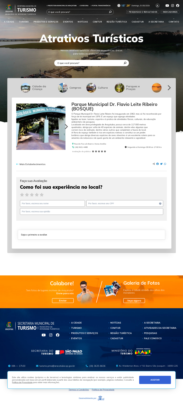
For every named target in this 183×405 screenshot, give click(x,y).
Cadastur (138, 22)
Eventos (76, 338)
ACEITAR (155, 380)
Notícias (83, 22)
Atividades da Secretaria (160, 328)
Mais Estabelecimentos (30, 164)
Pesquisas (150, 333)
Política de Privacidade (22, 382)
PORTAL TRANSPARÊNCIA (101, 5)
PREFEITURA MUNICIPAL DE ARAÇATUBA (62, 5)
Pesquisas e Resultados (143, 12)
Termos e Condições (79, 389)
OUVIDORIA (83, 5)
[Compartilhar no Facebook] (157, 163)
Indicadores (170, 12)
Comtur (97, 22)
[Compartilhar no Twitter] (161, 163)
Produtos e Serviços (46, 22)
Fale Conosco (153, 338)
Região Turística (117, 22)
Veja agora (134, 300)
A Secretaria (152, 322)
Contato (174, 22)
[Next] (168, 87)
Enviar (63, 300)
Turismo (76, 328)
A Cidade (9, 22)
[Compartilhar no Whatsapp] (165, 163)
